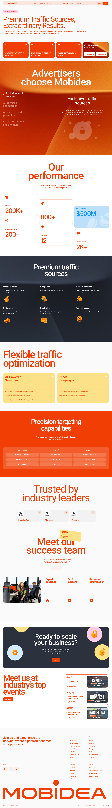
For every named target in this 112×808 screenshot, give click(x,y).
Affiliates (34, 3)
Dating (91, 749)
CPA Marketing (93, 773)
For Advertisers (74, 743)
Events (72, 3)
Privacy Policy (105, 805)
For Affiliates (73, 740)
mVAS (91, 740)
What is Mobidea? (75, 768)
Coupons (91, 779)
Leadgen (91, 743)
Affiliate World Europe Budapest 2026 (74, 697)
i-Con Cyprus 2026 (73, 681)
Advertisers (42, 3)
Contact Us (73, 776)
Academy (65, 3)
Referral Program (74, 754)
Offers (49, 3)
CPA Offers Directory (76, 746)
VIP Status (72, 751)
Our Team (72, 770)
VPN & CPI (92, 757)
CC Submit (92, 746)
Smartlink (72, 749)
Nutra (90, 751)
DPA (79, 805)
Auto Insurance (93, 754)
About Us (80, 3)
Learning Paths (93, 776)
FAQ (71, 779)
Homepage (92, 768)
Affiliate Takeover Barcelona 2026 (73, 713)
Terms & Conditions (90, 805)
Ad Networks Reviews (95, 770)
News (71, 757)
